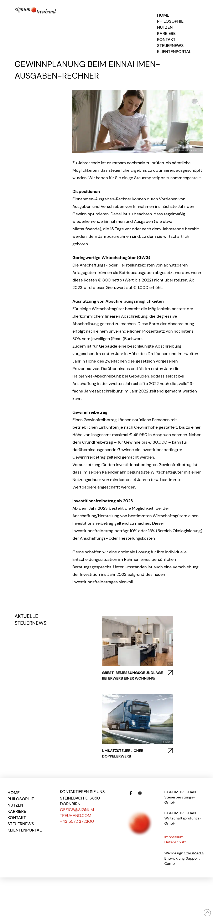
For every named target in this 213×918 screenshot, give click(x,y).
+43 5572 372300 (77, 821)
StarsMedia (194, 853)
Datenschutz (175, 842)
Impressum (173, 836)
